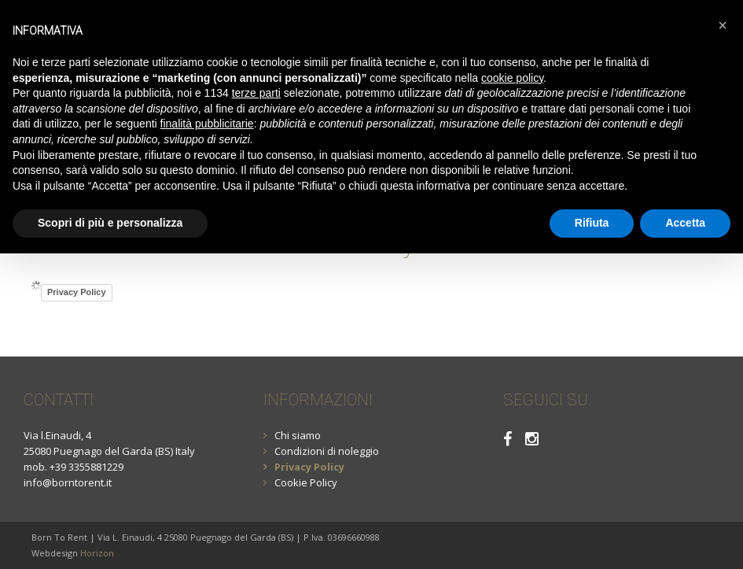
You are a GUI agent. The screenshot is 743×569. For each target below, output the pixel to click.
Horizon (97, 553)
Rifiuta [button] (592, 222)
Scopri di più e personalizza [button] (110, 222)
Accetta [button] (685, 222)
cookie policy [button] (512, 78)
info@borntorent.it (68, 482)
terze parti (256, 93)
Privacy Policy (76, 292)
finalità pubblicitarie (207, 123)
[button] (722, 25)
